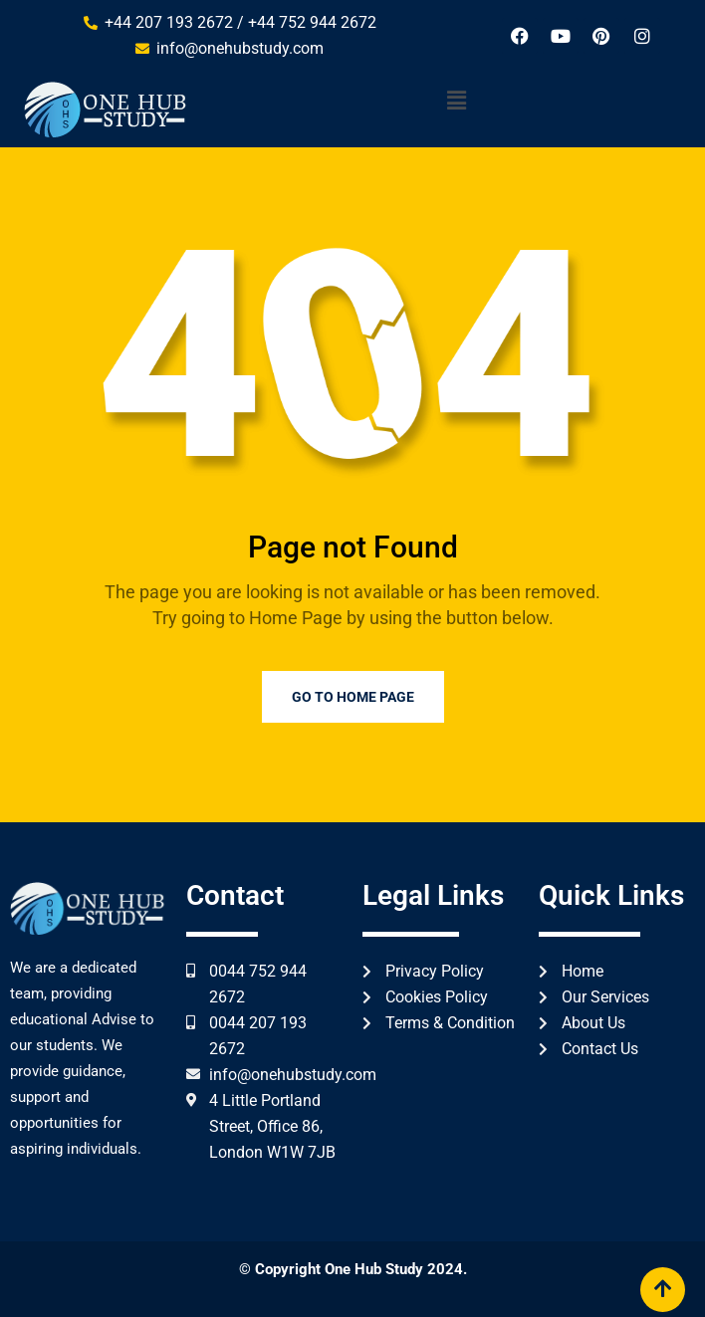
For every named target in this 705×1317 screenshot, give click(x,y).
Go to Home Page (353, 697)
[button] (457, 100)
